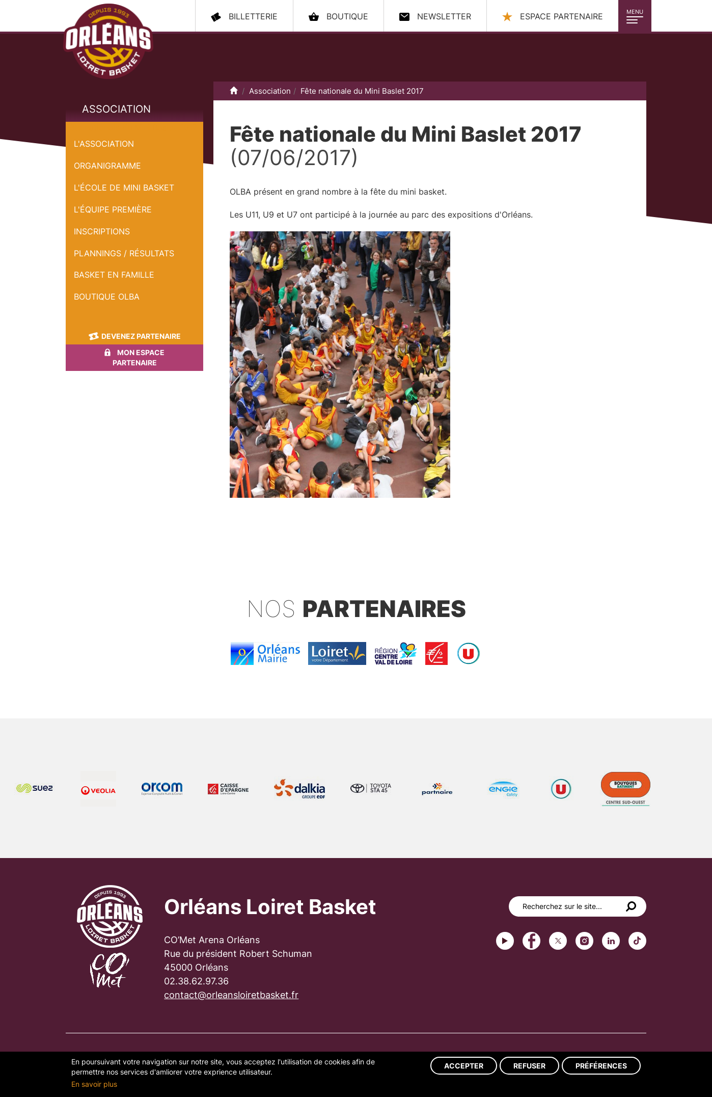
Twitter (558, 941)
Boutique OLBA (107, 296)
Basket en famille (114, 275)
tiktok (637, 941)
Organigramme (107, 165)
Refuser (529, 1065)
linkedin (611, 941)
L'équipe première (113, 209)
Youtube (505, 941)
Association (116, 109)
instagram (584, 941)
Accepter (463, 1065)
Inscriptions (102, 231)
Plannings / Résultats (124, 253)
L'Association (104, 144)
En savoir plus (94, 1084)
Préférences (601, 1065)
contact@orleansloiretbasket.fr (231, 994)
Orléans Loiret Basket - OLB (108, 41)
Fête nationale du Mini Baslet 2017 (131, 127)
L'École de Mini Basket (124, 187)
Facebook (531, 941)
